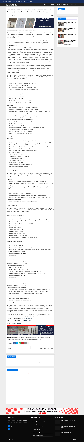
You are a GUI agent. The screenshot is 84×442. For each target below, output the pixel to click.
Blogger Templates (11, 439)
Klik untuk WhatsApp (27, 320)
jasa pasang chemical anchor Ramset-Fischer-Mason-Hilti (21, 9)
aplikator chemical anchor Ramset (14, 339)
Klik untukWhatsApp (27, 318)
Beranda (45, 4)
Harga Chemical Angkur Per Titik (70, 34)
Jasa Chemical (51, 4)
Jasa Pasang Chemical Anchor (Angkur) (39, 421)
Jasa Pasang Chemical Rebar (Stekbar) (39, 423)
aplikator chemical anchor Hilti (31, 337)
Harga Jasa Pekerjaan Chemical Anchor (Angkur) (69, 29)
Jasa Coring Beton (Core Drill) (38, 426)
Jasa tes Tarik (65, 4)
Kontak (72, 4)
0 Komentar (51, 369)
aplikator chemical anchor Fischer (18, 337)
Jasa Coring (58, 4)
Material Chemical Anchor (37, 432)
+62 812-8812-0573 (21, 1)
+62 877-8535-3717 (29, 1)
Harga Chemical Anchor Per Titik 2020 (70, 23)
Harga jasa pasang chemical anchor (18, 323)
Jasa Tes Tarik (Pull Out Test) (37, 429)
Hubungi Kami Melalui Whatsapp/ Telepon (9, 1)
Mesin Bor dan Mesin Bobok (38, 435)
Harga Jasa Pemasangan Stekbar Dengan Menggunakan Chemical (70, 41)
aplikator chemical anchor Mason (44, 337)
